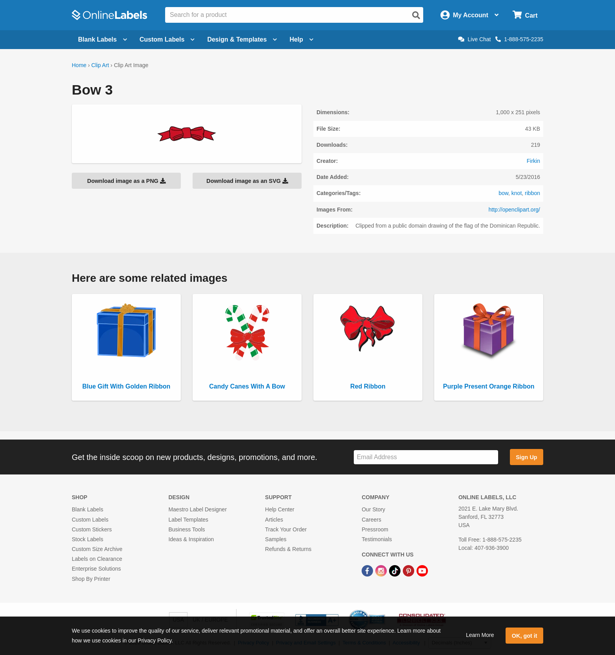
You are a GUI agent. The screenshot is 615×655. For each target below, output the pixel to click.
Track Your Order (286, 529)
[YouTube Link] (422, 570)
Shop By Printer (91, 579)
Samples (275, 539)
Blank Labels (87, 509)
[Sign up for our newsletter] (426, 457)
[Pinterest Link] (409, 570)
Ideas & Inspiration (191, 539)
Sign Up (526, 457)
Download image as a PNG (126, 181)
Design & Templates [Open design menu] (242, 39)
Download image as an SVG (247, 181)
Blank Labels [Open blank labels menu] (102, 39)
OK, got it (524, 636)
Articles (274, 519)
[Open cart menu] (525, 15)
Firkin (533, 161)
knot (516, 193)
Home (79, 65)
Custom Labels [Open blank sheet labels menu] (167, 39)
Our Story (373, 509)
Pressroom (375, 529)
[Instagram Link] (381, 570)
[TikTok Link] (395, 570)
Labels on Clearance (97, 559)
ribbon (532, 193)
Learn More (480, 635)
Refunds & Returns (288, 549)
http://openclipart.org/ (514, 209)
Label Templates (188, 519)
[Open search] (416, 15)
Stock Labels (87, 539)
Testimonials (377, 539)
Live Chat (474, 39)
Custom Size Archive (97, 549)
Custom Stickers (92, 529)
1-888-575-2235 (519, 39)
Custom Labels (90, 519)
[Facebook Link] (368, 570)
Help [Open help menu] (301, 39)
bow (503, 193)
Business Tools (186, 529)
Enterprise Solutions (96, 569)
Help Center (280, 509)
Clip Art (100, 65)
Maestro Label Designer (197, 509)
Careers (371, 519)
